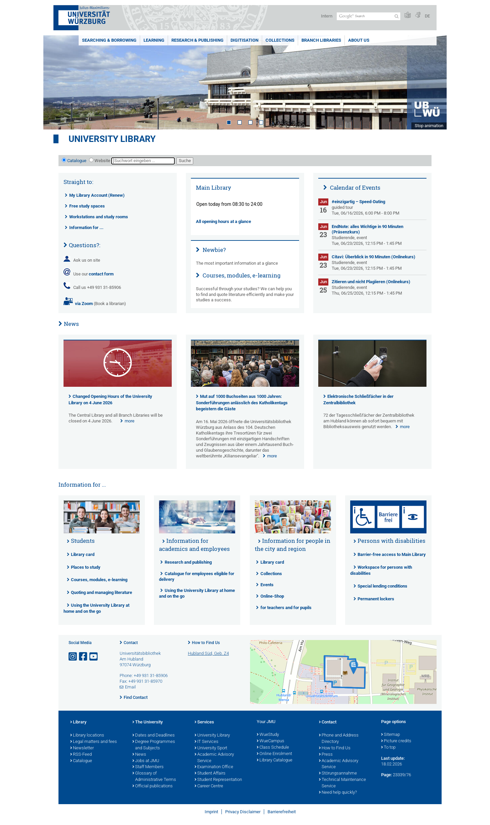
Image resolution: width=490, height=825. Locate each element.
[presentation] (118, 385)
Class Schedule (273, 748)
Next (434, 82)
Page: (386, 774)
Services (204, 722)
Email (130, 686)
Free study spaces (87, 206)
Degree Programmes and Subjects (153, 745)
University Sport (211, 748)
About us (358, 40)
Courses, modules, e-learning (241, 275)
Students (83, 540)
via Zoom (83, 303)
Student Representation (218, 780)
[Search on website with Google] (368, 16)
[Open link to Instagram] (73, 657)
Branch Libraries (321, 40)
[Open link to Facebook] (83, 657)
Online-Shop (272, 596)
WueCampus (270, 741)
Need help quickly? (338, 793)
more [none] (129, 420)
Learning (154, 40)
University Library (112, 139)
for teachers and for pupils (286, 607)
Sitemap (390, 735)
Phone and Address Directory (339, 739)
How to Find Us (206, 642)
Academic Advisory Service (214, 758)
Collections (280, 40)
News (71, 323)
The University (147, 722)
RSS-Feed (81, 755)
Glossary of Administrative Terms (154, 777)
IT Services (206, 742)
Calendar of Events (354, 187)
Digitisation (244, 40)
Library (78, 722)
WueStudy (268, 735)
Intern (326, 15)
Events (267, 584)
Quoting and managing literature (101, 592)
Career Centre (209, 786)
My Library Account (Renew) (97, 195)
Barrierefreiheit (282, 811)
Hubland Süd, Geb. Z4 (208, 653)
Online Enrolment (274, 754)
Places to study (85, 567)
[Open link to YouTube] (94, 657)
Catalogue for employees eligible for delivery (196, 576)
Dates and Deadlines (153, 736)
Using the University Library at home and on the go (197, 593)
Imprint (211, 811)
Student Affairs (210, 774)
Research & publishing (197, 40)
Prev (55, 82)
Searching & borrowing (109, 40)
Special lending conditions (382, 586)
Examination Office (214, 767)
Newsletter (82, 748)
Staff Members (148, 767)
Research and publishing (188, 562)
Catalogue (76, 160)
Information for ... (86, 227)
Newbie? (213, 249)
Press (326, 755)
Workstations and (98, 216)
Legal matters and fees (93, 742)
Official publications (152, 786)
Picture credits (396, 741)
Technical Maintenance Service (342, 783)
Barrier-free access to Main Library (392, 554)
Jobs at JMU (145, 761)
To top (388, 748)
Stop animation (429, 125)
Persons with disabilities (391, 540)
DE (427, 15)
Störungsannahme (338, 774)
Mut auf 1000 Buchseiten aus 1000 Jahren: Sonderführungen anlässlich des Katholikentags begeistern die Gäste (242, 403)
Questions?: (84, 245)
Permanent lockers (376, 598)
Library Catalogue (274, 760)
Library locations (87, 736)
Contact (131, 642)
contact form (101, 273)
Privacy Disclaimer (242, 811)
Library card (82, 554)
